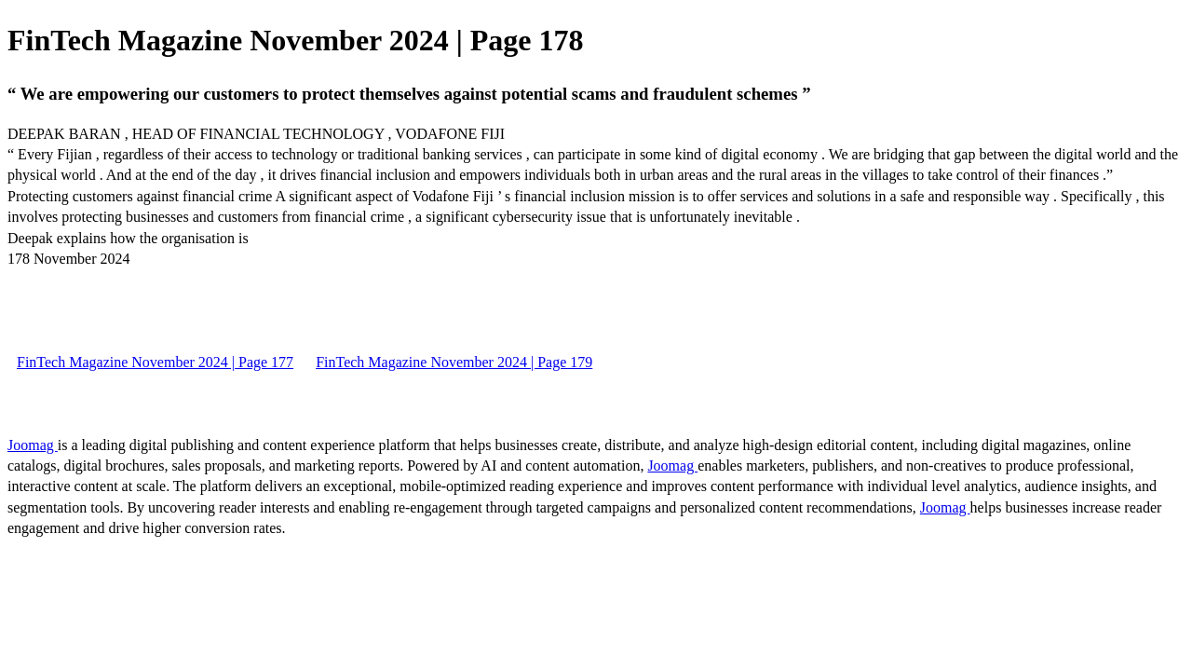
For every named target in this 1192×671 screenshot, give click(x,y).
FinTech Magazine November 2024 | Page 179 (454, 362)
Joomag (32, 445)
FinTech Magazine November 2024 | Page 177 (155, 362)
